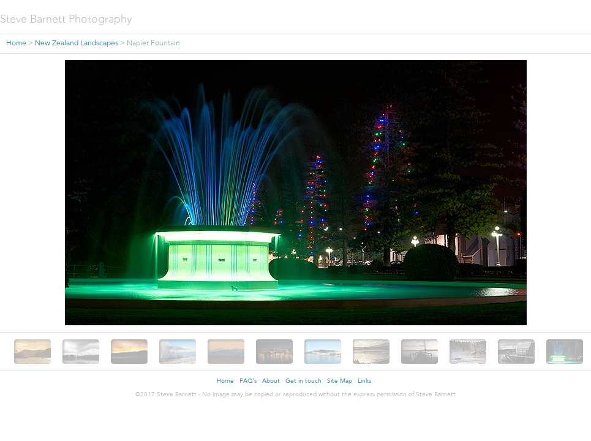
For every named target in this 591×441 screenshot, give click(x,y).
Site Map (339, 381)
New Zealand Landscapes (76, 43)
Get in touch (303, 381)
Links (364, 381)
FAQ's (248, 381)
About (271, 381)
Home (16, 43)
